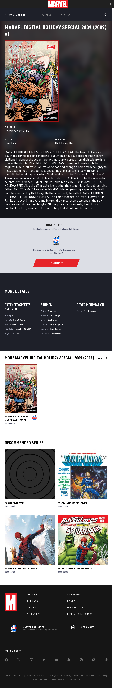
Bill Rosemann (54, 333)
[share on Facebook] (6, 660)
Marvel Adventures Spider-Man (21, 568)
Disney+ (71, 601)
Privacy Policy (25, 675)
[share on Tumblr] (43, 660)
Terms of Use (10, 675)
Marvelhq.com (75, 607)
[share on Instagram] (31, 660)
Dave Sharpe (55, 329)
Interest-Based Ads (58, 679)
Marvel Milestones (14, 502)
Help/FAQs (32, 601)
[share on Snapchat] (68, 660)
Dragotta (11, 423)
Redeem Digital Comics (79, 614)
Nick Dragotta (64, 143)
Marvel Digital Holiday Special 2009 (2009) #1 (16, 418)
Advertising (74, 594)
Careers (31, 607)
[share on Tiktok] (106, 660)
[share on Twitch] (93, 660)
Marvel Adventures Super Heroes (75, 568)
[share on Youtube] (56, 660)
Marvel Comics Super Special (72, 502)
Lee (6, 423)
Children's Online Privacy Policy (94, 675)
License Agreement (39, 679)
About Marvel (34, 594)
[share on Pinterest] (81, 660)
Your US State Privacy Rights (46, 675)
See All (102, 358)
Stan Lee (10, 143)
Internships (33, 614)
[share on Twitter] (18, 660)
